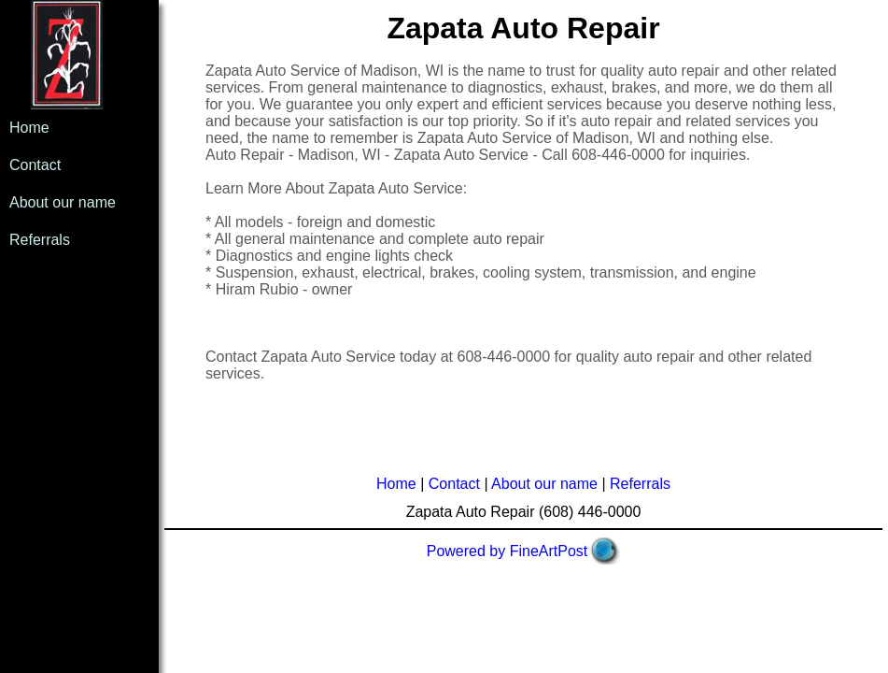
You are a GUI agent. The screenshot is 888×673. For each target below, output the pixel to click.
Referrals (39, 240)
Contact (35, 165)
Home (29, 128)
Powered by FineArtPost (507, 551)
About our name (62, 202)
